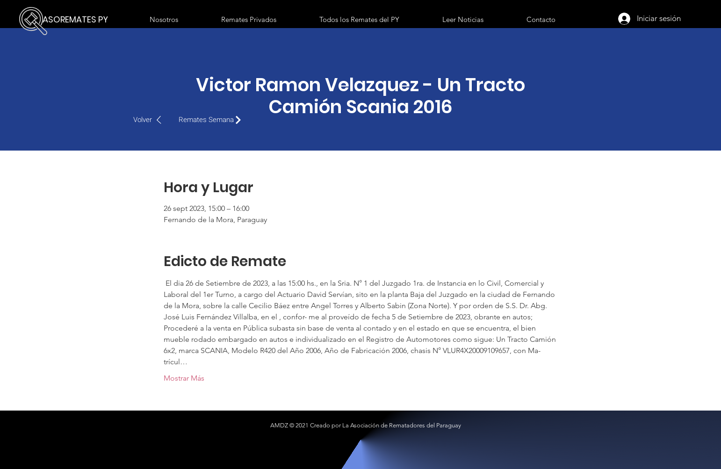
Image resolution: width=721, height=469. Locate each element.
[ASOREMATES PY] (78, 19)
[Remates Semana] (212, 119)
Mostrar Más (184, 378)
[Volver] (152, 119)
